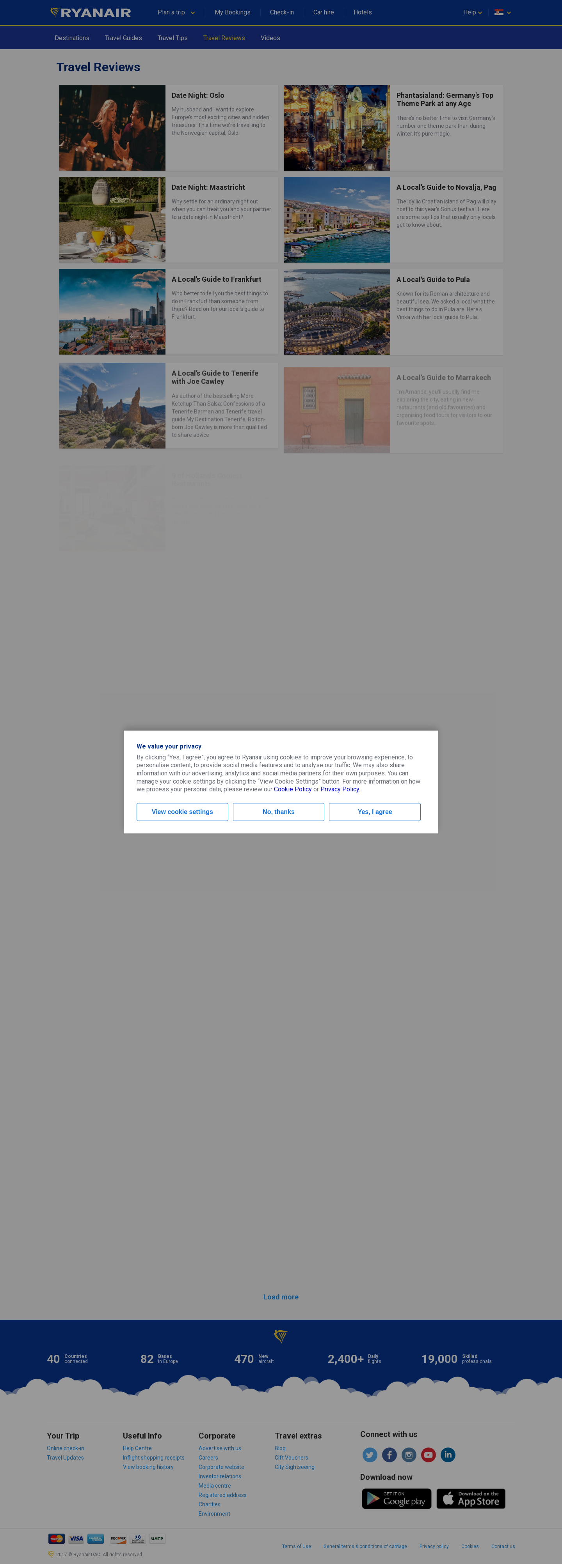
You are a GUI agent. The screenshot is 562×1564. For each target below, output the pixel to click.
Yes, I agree (375, 811)
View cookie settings (182, 811)
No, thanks (279, 811)
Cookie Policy (293, 789)
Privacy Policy (339, 789)
